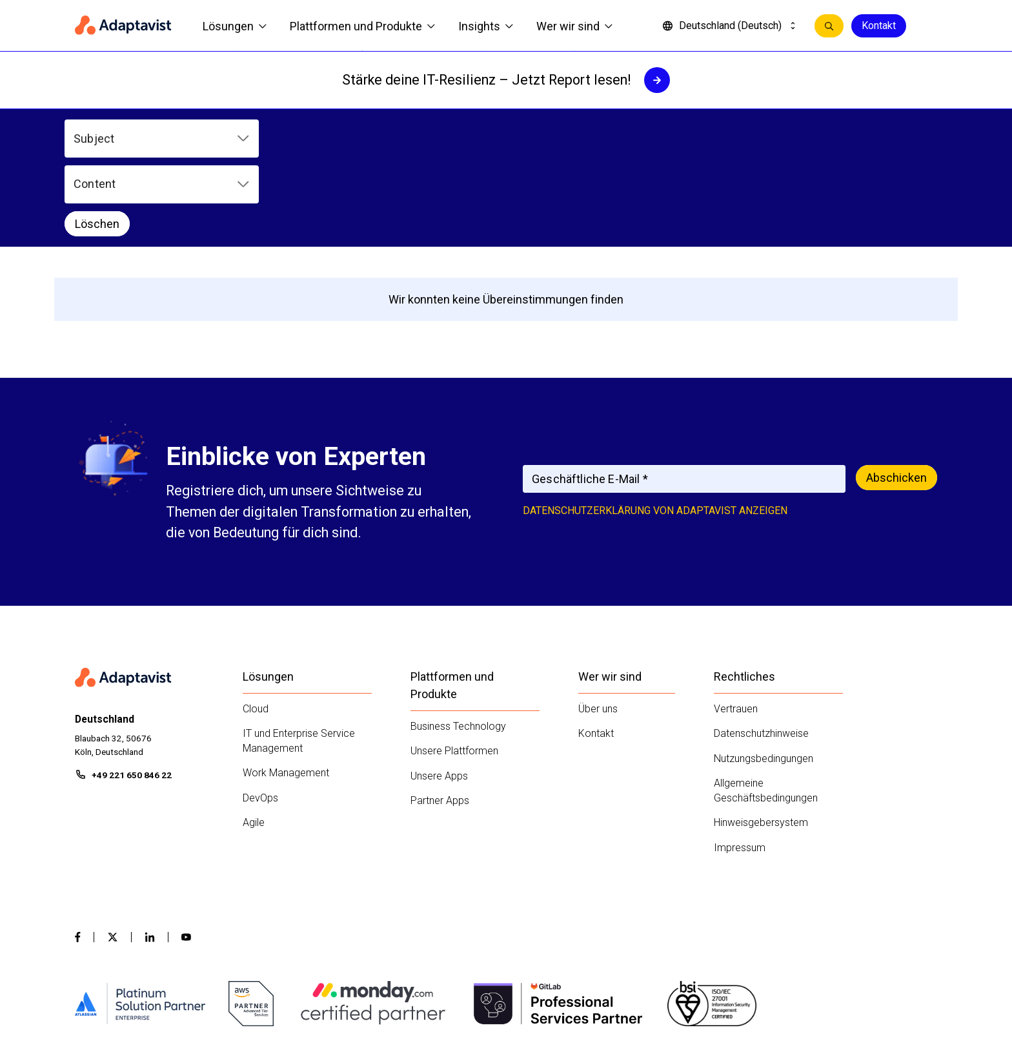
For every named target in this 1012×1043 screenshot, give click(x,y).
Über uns (598, 629)
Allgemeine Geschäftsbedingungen (766, 711)
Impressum (739, 768)
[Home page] (123, 25)
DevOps (260, 718)
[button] (161, 138)
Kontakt (879, 25)
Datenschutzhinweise (761, 654)
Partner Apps (439, 722)
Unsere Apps (439, 696)
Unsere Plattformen (454, 672)
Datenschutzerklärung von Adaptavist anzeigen (655, 432)
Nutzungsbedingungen (763, 679)
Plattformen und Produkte (362, 26)
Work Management (286, 694)
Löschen (500, 138)
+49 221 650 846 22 (132, 696)
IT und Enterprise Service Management (299, 662)
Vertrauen (736, 629)
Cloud (255, 629)
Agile (254, 744)
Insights (485, 26)
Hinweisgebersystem (761, 744)
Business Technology (458, 647)
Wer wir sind (574, 26)
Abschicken (896, 399)
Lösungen (235, 26)
